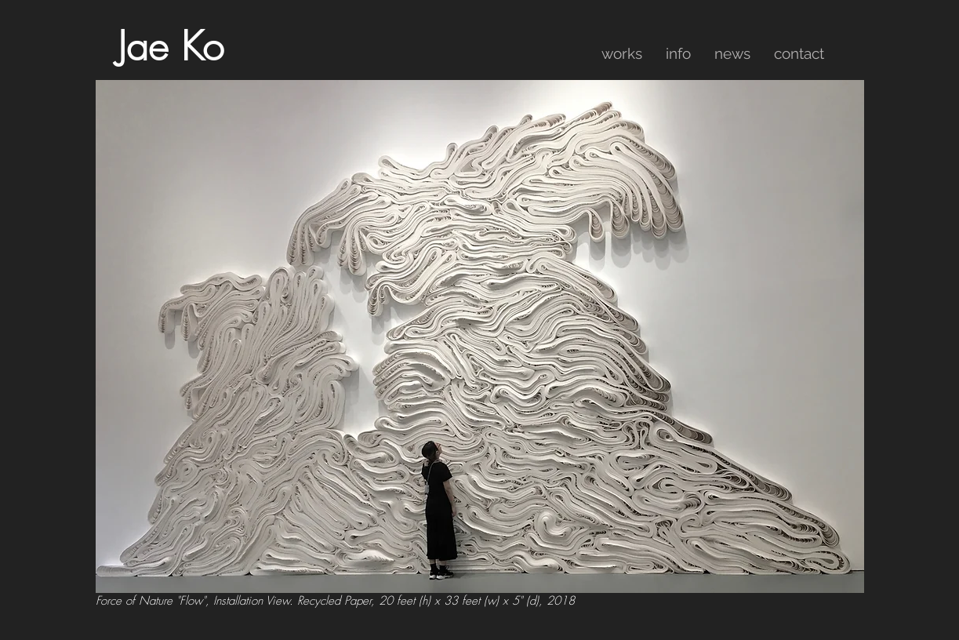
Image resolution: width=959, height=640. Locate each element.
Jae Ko (170, 46)
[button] (622, 53)
